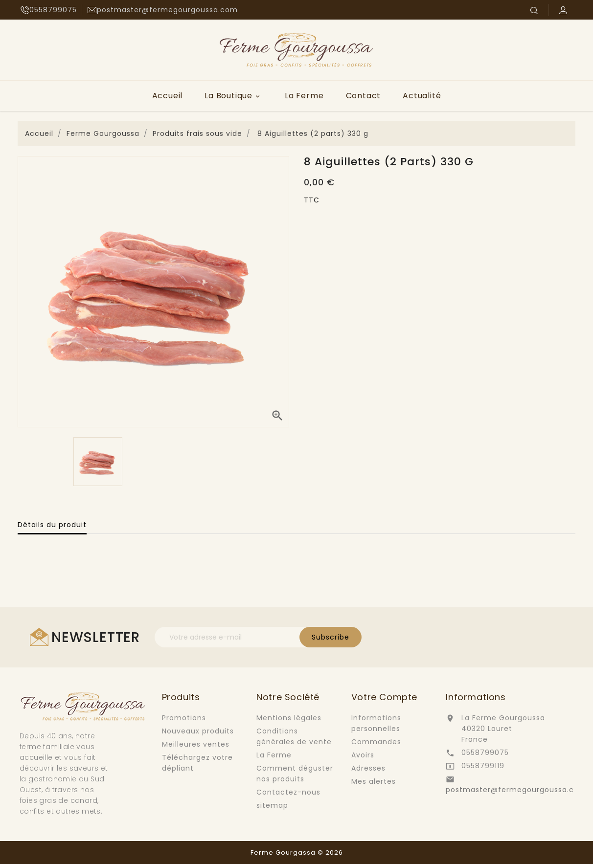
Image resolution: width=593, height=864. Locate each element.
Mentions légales (288, 718)
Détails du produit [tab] (52, 525)
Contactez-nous (288, 792)
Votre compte (384, 697)
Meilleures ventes (195, 744)
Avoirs (362, 755)
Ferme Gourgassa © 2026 (297, 852)
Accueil (167, 95)
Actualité (422, 95)
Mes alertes (373, 781)
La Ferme (304, 95)
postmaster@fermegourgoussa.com (516, 790)
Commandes (376, 742)
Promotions (184, 718)
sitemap (272, 805)
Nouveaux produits (198, 731)
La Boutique (234, 96)
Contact (363, 95)
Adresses (368, 768)
